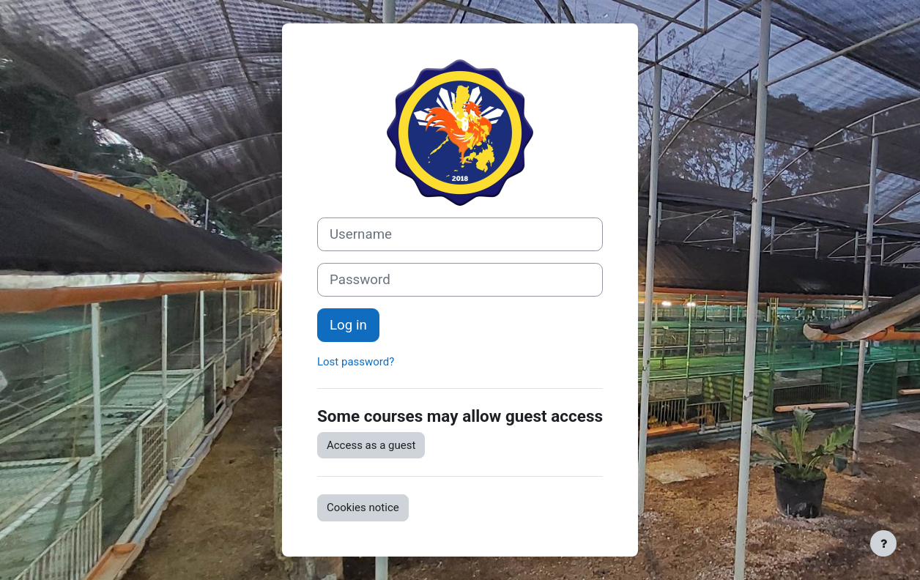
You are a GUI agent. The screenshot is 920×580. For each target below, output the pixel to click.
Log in (348, 325)
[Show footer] (883, 543)
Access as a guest (371, 445)
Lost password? (355, 361)
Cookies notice (363, 507)
